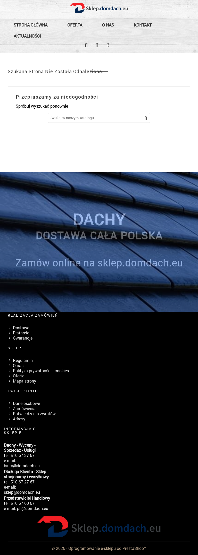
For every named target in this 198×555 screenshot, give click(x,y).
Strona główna (30, 25)
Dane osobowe (26, 403)
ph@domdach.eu (32, 508)
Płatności (21, 332)
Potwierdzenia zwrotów (34, 413)
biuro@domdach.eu (22, 465)
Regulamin (23, 360)
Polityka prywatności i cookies (41, 370)
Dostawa (21, 327)
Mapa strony (24, 381)
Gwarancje (22, 338)
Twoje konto (23, 390)
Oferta (74, 25)
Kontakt (143, 25)
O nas (108, 25)
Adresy (19, 418)
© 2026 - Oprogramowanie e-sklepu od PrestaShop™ (99, 548)
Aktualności (27, 36)
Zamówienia (24, 408)
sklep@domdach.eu (22, 492)
